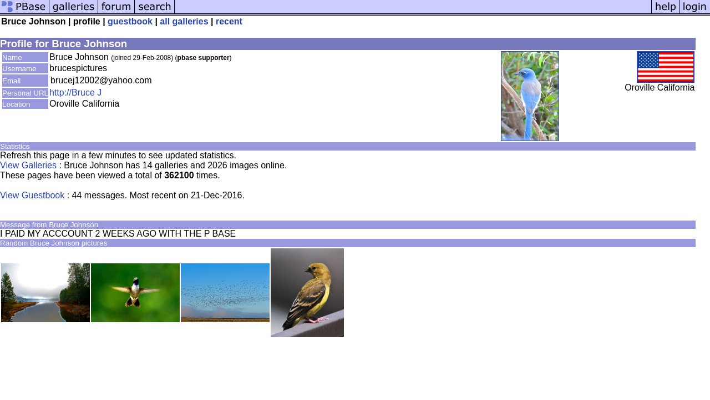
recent (229, 21)
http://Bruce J (75, 92)
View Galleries (28, 165)
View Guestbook (32, 195)
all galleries (184, 21)
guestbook (130, 21)
